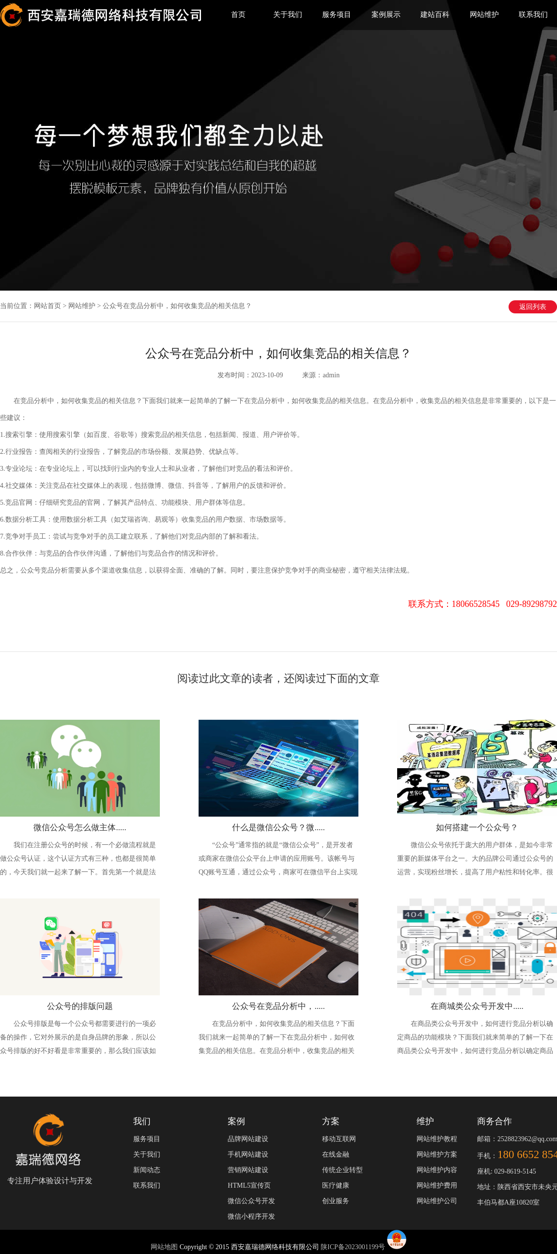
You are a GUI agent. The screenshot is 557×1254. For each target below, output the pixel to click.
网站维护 (484, 14)
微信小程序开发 (251, 1216)
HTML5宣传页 (249, 1185)
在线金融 (335, 1154)
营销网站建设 (248, 1170)
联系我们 (533, 14)
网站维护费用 (437, 1185)
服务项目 (336, 14)
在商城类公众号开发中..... (477, 1006)
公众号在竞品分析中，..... (278, 1006)
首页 (238, 14)
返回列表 (532, 306)
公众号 (30, 570)
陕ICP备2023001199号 (353, 1247)
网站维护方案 (437, 1154)
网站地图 (165, 1247)
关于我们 (287, 14)
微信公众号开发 (251, 1201)
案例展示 (386, 14)
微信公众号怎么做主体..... (79, 827)
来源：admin (321, 375)
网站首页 (47, 306)
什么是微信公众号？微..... (278, 827)
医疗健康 (335, 1185)
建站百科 (434, 14)
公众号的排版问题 (80, 1006)
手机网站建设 (248, 1154)
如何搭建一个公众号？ (477, 827)
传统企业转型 (342, 1170)
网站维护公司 (437, 1201)
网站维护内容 (437, 1170)
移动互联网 (339, 1139)
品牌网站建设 (248, 1139)
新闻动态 (146, 1170)
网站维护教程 (437, 1139)
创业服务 (335, 1201)
